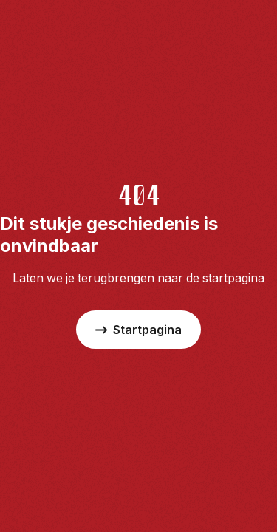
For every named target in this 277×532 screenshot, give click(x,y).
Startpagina (138, 329)
